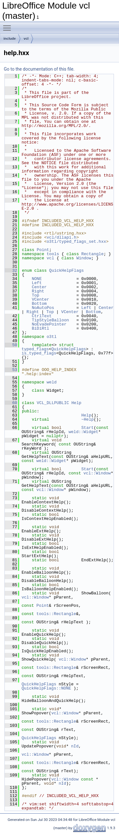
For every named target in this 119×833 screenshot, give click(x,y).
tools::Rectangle (56, 614)
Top (35, 295)
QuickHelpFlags (66, 270)
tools (53, 254)
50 (11, 345)
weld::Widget (83, 432)
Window (83, 258)
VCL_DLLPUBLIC (53, 403)
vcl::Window (97, 473)
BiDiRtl (40, 328)
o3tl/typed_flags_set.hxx (76, 241)
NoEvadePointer (49, 324)
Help (76, 403)
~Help (87, 419)
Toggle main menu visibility (8, 25)
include (9, 38)
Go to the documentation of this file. (39, 69)
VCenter (40, 299)
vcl (26, 38)
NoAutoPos (43, 308)
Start (87, 427)
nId (74, 746)
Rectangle (92, 254)
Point (43, 250)
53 (11, 370)
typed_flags (35, 349)
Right (38, 291)
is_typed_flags (39, 353)
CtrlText (41, 316)
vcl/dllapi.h (61, 237)
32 (11, 270)
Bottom (39, 303)
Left (37, 283)
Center (39, 287)
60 (11, 403)
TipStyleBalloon (50, 320)
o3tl (51, 337)
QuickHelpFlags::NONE (46, 688)
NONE (37, 279)
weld (51, 382)
